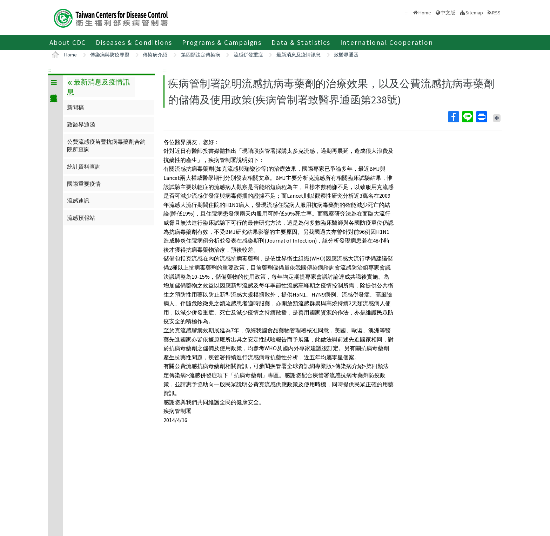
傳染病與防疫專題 (109, 55)
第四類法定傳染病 (200, 55)
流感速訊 (78, 200)
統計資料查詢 (84, 166)
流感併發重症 (248, 55)
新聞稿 (75, 107)
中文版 (448, 12)
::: (49, 69)
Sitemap (474, 12)
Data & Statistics (300, 42)
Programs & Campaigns (222, 42)
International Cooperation (386, 42)
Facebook (453, 116)
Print (481, 116)
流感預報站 (81, 217)
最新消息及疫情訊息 (298, 55)
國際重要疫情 (84, 183)
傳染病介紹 (155, 55)
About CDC (67, 42)
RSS (496, 12)
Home (424, 12)
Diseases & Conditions (134, 42)
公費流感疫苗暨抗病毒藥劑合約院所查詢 (106, 145)
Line (467, 116)
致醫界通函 (346, 55)
